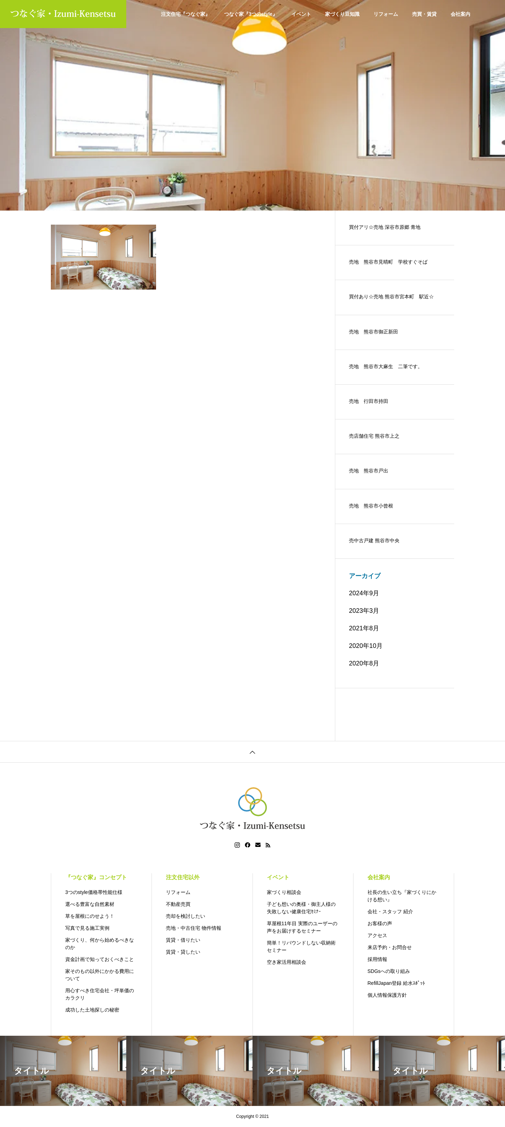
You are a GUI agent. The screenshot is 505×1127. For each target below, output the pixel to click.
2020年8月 (364, 663)
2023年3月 (364, 610)
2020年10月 (366, 645)
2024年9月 (364, 593)
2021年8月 (364, 628)
